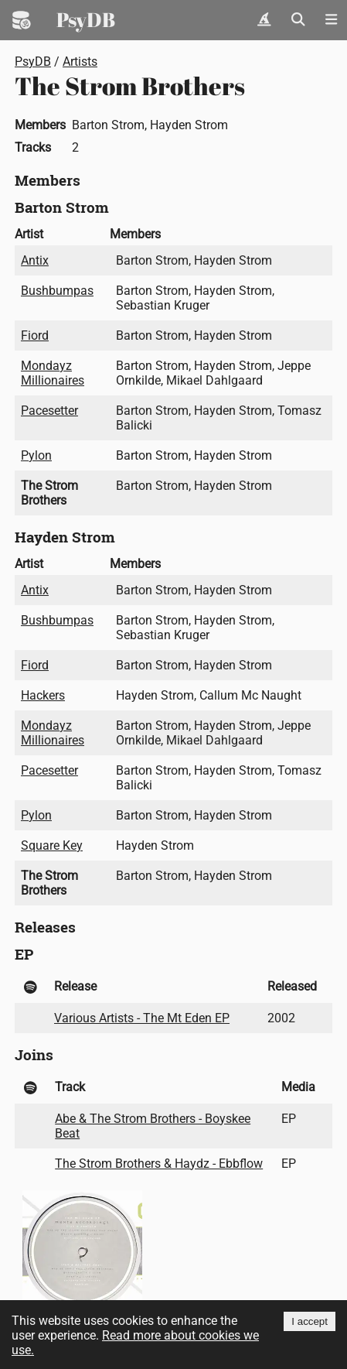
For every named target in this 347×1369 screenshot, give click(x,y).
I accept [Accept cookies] (309, 1321)
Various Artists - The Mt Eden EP (142, 1018)
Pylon (36, 455)
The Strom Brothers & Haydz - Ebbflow (159, 1163)
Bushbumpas (57, 290)
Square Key (52, 845)
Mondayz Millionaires (52, 373)
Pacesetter (49, 410)
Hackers (43, 695)
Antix (35, 260)
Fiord (35, 335)
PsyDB (85, 19)
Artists (80, 61)
